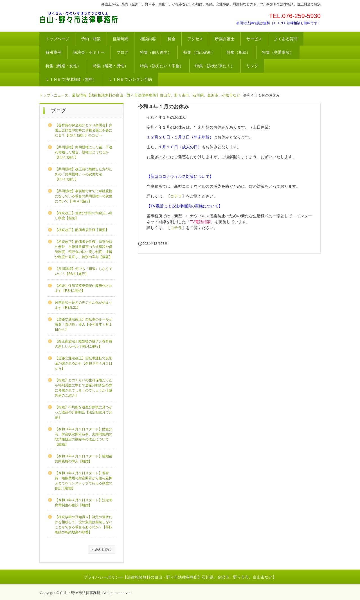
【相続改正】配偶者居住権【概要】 (82, 230)
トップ (44, 95)
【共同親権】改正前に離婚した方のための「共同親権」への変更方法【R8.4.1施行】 (83, 174)
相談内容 (148, 39)
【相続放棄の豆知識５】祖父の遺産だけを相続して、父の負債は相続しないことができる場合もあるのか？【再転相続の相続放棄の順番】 (83, 524)
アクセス (195, 39)
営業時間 (120, 39)
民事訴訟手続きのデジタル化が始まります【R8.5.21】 (83, 305)
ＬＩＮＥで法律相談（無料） (71, 79)
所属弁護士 (225, 39)
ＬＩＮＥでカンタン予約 (130, 79)
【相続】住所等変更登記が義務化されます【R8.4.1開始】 (83, 288)
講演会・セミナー (89, 52)
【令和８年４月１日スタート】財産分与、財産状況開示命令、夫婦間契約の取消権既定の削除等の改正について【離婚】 (83, 436)
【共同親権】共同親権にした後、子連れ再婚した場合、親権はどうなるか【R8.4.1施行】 (83, 152)
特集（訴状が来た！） (215, 66)
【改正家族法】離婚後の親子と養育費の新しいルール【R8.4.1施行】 (83, 343)
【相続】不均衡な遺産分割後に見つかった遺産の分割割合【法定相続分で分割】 (83, 412)
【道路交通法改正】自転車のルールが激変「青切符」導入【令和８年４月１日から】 (83, 324)
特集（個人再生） (156, 52)
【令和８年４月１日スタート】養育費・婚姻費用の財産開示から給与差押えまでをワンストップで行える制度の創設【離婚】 (83, 480)
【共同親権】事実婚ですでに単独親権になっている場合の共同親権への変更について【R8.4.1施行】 (83, 196)
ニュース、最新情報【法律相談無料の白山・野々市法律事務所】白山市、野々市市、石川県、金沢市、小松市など (147, 95)
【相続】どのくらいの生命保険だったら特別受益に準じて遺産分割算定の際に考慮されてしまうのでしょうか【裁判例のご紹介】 (83, 387)
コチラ (176, 196)
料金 (172, 39)
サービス (254, 39)
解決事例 (53, 52)
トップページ (57, 39)
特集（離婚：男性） (110, 66)
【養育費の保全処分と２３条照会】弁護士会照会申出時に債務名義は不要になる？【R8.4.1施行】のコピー (83, 130)
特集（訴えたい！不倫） (161, 66)
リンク (252, 66)
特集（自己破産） (199, 52)
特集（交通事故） (278, 52)
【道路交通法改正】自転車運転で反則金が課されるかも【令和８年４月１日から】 (83, 363)
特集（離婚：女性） (63, 66)
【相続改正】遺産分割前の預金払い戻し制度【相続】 (83, 215)
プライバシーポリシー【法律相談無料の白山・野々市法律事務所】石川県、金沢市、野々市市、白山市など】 (180, 577)
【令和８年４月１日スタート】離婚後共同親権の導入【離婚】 (83, 458)
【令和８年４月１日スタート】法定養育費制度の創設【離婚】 (83, 502)
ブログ (122, 52)
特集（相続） (238, 52)
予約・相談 (91, 39)
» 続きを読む (101, 550)
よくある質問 (286, 39)
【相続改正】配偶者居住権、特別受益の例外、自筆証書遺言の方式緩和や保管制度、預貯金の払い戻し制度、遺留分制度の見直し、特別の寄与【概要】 (83, 249)
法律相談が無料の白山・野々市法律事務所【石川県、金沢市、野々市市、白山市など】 (78, 17)
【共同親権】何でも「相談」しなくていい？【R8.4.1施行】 (83, 271)
